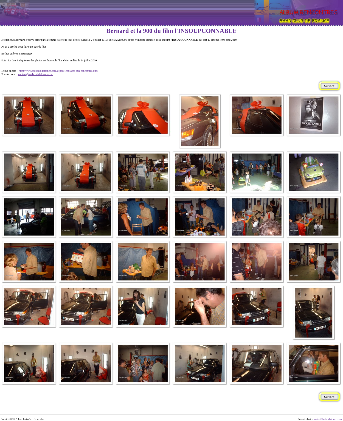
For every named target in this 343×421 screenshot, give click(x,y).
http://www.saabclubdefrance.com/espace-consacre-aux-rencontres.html (58, 70)
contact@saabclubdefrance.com (35, 74)
